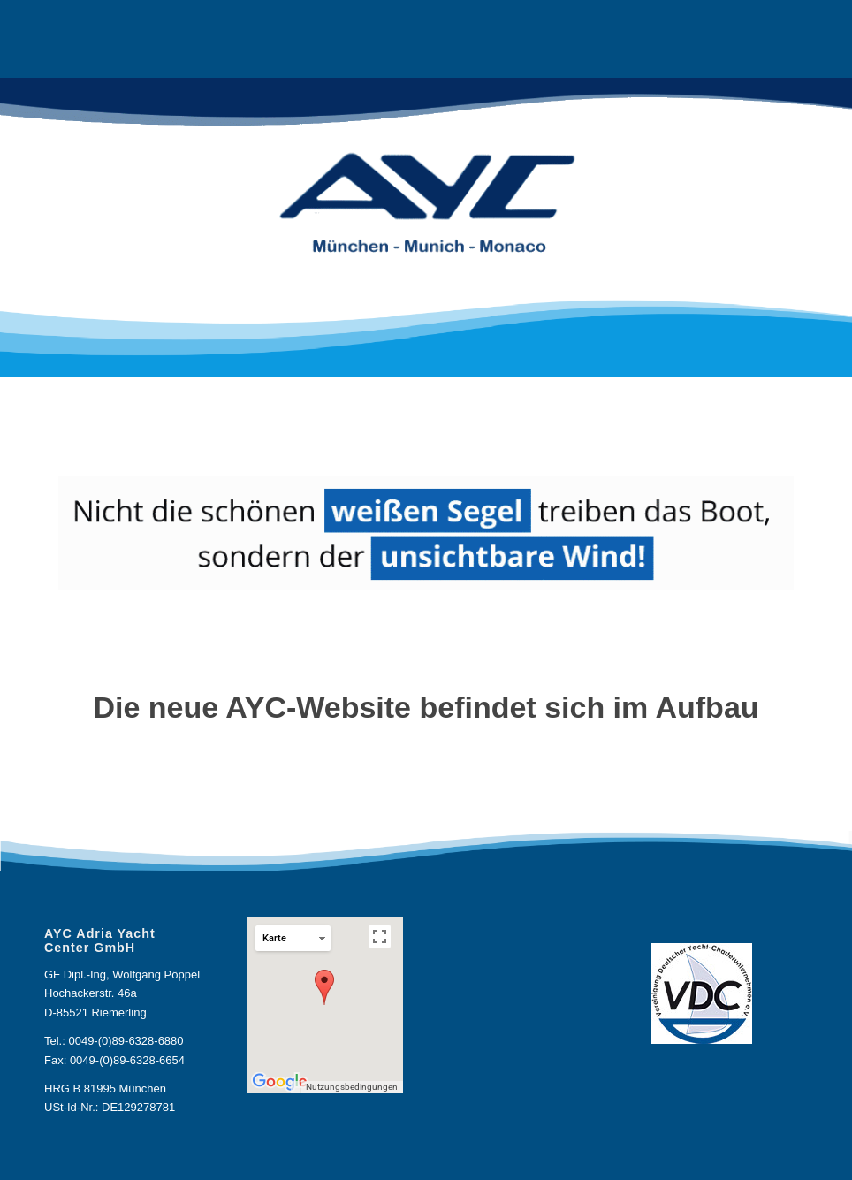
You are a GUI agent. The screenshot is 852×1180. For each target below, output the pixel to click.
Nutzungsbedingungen (352, 1087)
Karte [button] (293, 938)
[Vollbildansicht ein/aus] (380, 936)
